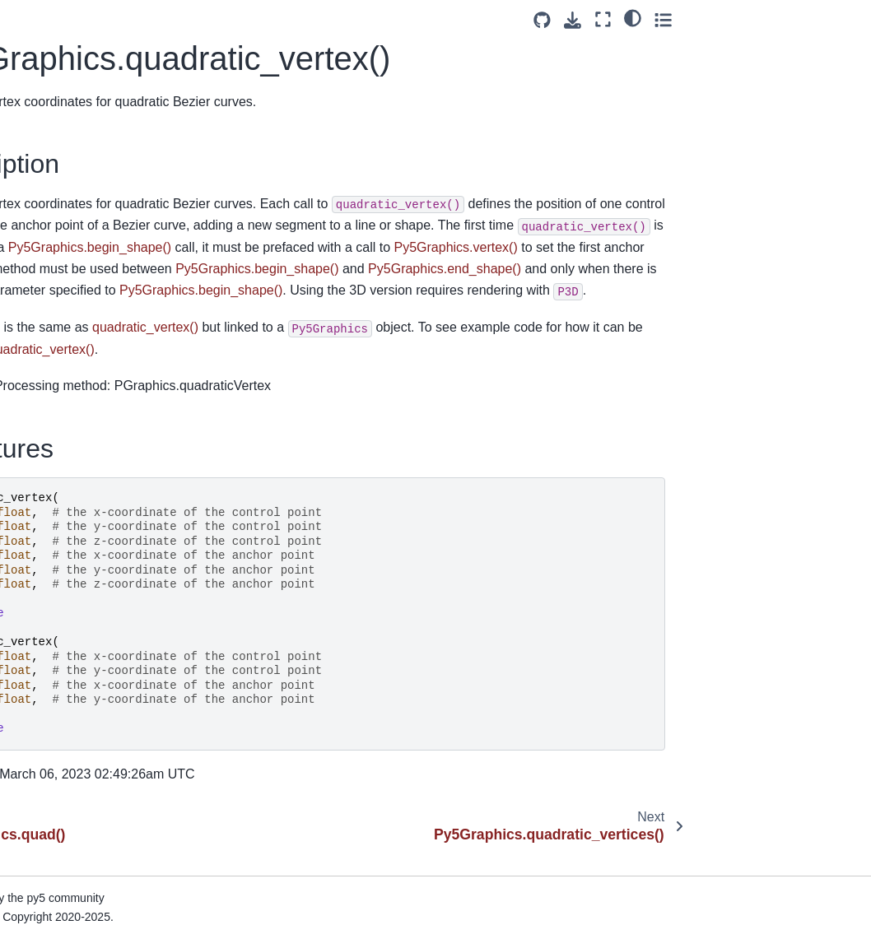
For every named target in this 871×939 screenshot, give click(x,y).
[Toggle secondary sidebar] (842, 19)
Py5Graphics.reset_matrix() (97, 330)
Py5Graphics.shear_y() (85, 827)
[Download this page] (752, 20)
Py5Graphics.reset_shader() (99, 357)
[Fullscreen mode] (782, 19)
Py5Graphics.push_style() (93, 108)
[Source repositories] (721, 20)
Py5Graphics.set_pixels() (90, 697)
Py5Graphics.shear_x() (85, 801)
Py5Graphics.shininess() (89, 854)
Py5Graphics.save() (76, 514)
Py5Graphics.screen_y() (88, 592)
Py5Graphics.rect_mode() (92, 279)
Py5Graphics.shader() (82, 723)
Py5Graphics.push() (77, 56)
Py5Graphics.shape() (80, 749)
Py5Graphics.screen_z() (88, 618)
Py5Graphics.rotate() (79, 383)
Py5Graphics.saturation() (90, 488)
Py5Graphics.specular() (86, 906)
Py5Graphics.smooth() (83, 879)
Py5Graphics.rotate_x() (86, 409)
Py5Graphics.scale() (78, 539)
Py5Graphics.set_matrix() (91, 645)
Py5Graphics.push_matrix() (96, 83)
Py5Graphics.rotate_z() (86, 461)
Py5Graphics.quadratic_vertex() (101, 171)
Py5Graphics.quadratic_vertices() (102, 217)
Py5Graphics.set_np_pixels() (100, 670)
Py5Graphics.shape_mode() (98, 775)
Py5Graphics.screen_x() (88, 566)
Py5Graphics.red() (73, 305)
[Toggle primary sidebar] (220, 19)
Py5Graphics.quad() (77, 135)
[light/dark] (812, 17)
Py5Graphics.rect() (74, 252)
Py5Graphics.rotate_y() (86, 435)
